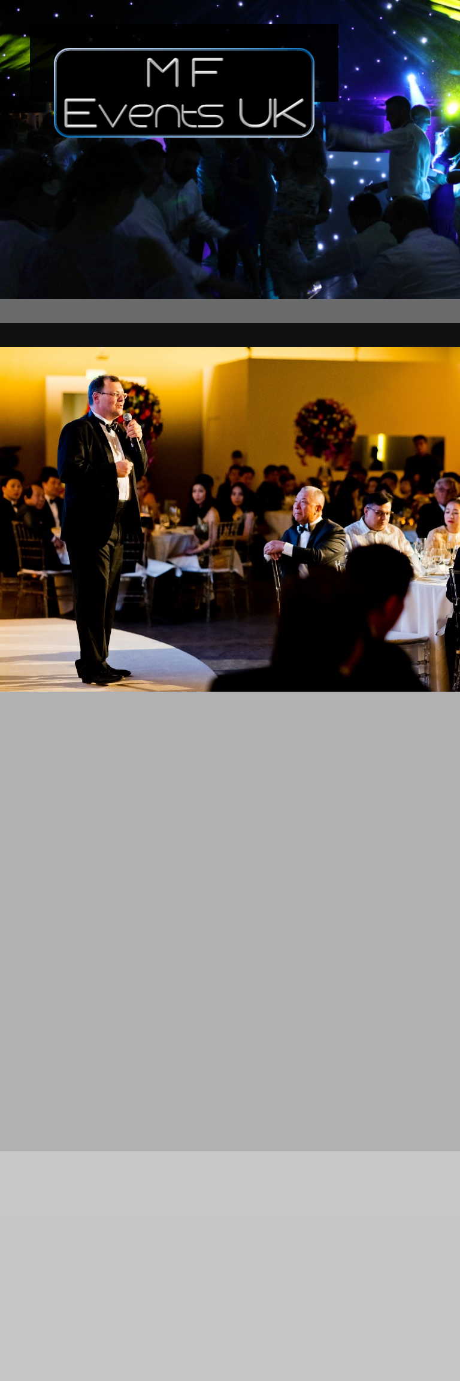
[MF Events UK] (184, 63)
